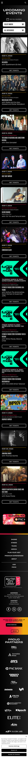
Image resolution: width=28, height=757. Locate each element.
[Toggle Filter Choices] (14, 30)
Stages (14, 543)
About (14, 559)
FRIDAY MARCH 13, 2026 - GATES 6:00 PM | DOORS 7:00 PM (13, 326)
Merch (14, 549)
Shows (14, 539)
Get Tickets (14, 70)
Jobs (14, 564)
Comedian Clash (7, 250)
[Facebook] (8, 609)
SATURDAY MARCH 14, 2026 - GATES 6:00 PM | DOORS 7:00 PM (13, 371)
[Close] (26, 737)
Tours (14, 546)
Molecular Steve (7, 100)
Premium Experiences (14, 556)
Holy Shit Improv (7, 176)
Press (14, 567)
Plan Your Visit (14, 552)
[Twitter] (14, 609)
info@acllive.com (14, 604)
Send (15, 631)
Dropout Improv (7, 420)
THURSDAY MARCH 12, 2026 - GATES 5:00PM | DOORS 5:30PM (14, 280)
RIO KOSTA (5, 62)
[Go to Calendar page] (14, 19)
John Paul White (6, 454)
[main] (14, 269)
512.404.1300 (14, 602)
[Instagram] (20, 609)
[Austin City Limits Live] (11, 2)
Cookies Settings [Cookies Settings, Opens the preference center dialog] (14, 747)
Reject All (14, 751)
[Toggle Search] (25, 3)
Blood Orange (6, 212)
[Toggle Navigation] (2, 2)
